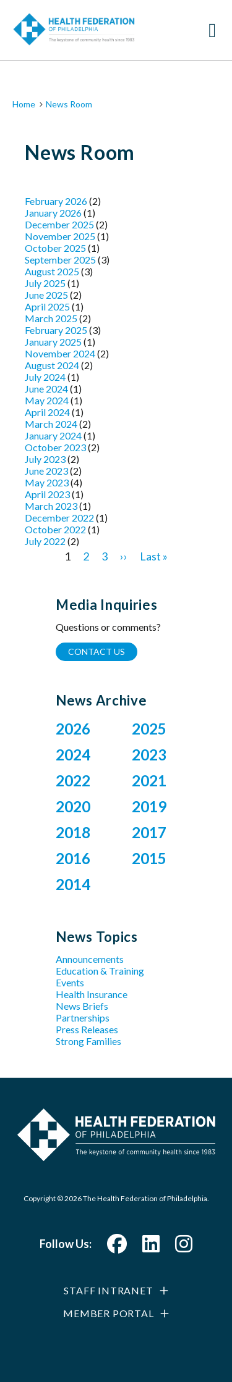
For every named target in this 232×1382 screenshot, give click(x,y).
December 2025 (59, 224)
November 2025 (60, 236)
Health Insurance (91, 994)
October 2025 (55, 248)
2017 (149, 832)
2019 (149, 806)
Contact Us (96, 651)
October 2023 (55, 447)
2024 (73, 755)
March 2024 (51, 424)
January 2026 (53, 213)
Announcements (90, 959)
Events (70, 982)
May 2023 (47, 482)
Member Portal (108, 1313)
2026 (73, 729)
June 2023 (46, 471)
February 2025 (56, 330)
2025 (149, 729)
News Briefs (82, 1006)
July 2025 (45, 283)
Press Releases (87, 1029)
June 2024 (46, 388)
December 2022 (59, 517)
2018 (73, 832)
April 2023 (47, 494)
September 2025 (60, 259)
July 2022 (45, 541)
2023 (149, 755)
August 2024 (52, 365)
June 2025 (46, 295)
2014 (73, 884)
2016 (73, 858)
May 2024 (47, 400)
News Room (69, 104)
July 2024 (45, 377)
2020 (73, 806)
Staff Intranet (108, 1290)
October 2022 (55, 529)
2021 (149, 780)
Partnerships (83, 1017)
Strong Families (88, 1041)
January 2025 (53, 342)
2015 (149, 858)
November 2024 (60, 353)
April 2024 (47, 412)
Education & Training (100, 970)
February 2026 (56, 201)
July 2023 (45, 459)
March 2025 (51, 318)
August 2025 (52, 271)
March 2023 (51, 506)
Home (23, 104)
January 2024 (53, 435)
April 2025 (47, 306)
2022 (73, 780)
